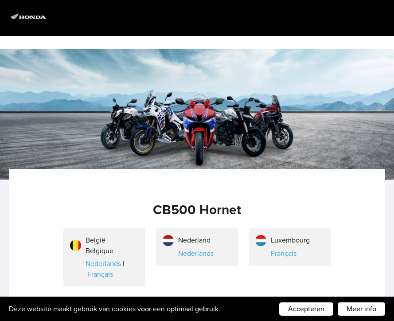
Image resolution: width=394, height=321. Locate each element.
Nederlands (103, 263)
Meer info (361, 309)
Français (100, 274)
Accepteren (306, 309)
